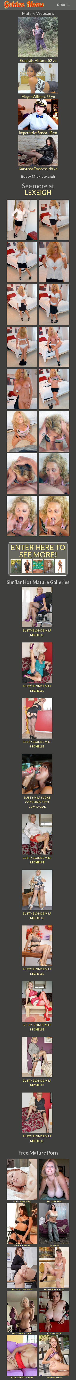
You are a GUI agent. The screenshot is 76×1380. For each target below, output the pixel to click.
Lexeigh (38, 192)
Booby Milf (54, 1313)
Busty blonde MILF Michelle (37, 633)
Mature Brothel (22, 1313)
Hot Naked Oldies (22, 1357)
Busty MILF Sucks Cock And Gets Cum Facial (37, 802)
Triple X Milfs (22, 1225)
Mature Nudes (22, 1181)
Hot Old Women (22, 1269)
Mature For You (54, 1269)
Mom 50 (54, 1225)
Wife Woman (54, 1357)
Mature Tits (54, 1181)
